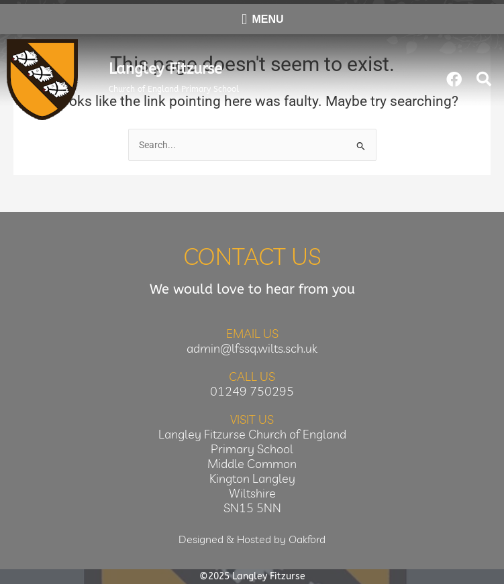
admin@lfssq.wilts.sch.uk (252, 348)
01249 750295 (252, 391)
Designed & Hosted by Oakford (252, 539)
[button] (483, 79)
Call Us (252, 376)
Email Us (252, 333)
